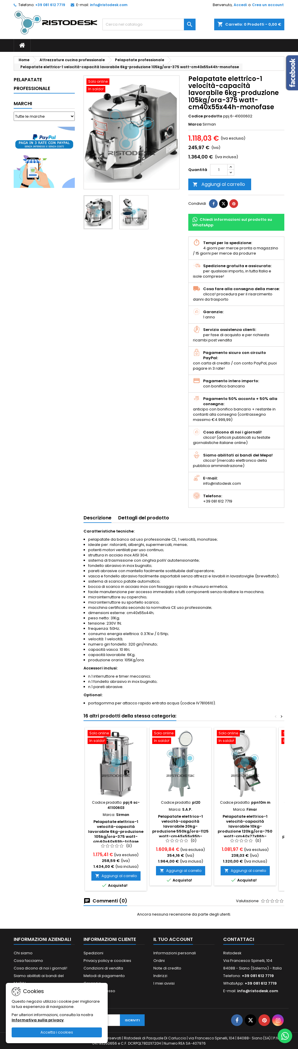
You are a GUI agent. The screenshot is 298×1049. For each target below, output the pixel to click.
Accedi (240, 4)
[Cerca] (149, 24)
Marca (195, 124)
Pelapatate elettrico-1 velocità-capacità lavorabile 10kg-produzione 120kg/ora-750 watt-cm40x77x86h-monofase (245, 829)
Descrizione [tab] (97, 517)
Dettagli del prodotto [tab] (143, 517)
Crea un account (268, 4)
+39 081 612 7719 (50, 4)
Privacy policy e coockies (107, 960)
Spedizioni (93, 953)
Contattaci (238, 939)
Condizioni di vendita (103, 968)
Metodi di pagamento (104, 976)
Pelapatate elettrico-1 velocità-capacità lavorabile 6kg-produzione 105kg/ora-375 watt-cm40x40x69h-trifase (115, 831)
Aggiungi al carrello (219, 184)
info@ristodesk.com (108, 4)
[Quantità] (219, 170)
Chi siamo (23, 953)
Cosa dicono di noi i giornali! (40, 968)
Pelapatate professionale (32, 84)
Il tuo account (173, 939)
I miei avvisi (164, 983)
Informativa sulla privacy (38, 1020)
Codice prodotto (205, 116)
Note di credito (167, 968)
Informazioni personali (174, 953)
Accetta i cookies (56, 1032)
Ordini (159, 960)
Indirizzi (160, 976)
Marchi (23, 103)
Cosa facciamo (28, 960)
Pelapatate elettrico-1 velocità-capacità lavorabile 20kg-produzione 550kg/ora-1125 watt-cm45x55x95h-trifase (180, 829)
